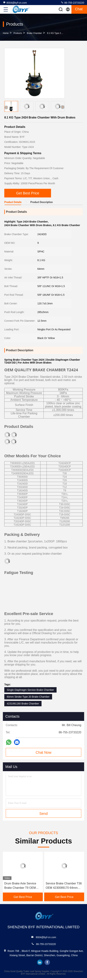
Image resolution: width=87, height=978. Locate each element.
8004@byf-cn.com (15, 2)
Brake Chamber (34, 33)
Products (17, 33)
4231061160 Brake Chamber (23, 703)
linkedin (39, 962)
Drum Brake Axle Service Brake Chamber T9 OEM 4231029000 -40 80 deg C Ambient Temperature (21, 886)
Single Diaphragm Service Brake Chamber (30, 689)
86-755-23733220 (72, 2)
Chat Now (43, 752)
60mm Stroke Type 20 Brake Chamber (28, 696)
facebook (47, 962)
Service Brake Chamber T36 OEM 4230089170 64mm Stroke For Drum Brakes (64, 886)
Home (6, 33)
